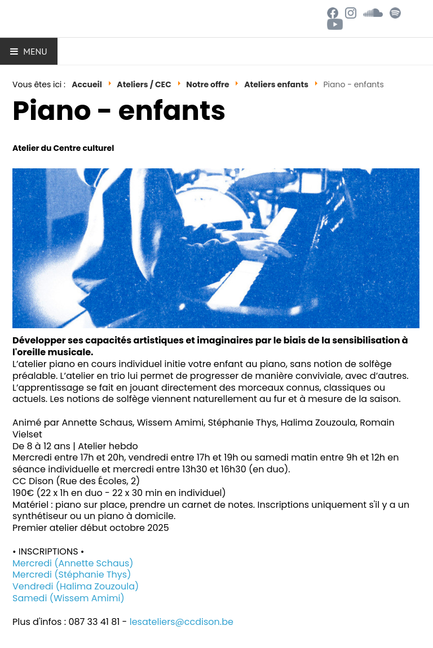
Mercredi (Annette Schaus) (73, 563)
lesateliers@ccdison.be (181, 621)
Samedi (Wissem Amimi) (68, 598)
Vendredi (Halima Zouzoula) (75, 586)
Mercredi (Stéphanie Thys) (71, 574)
